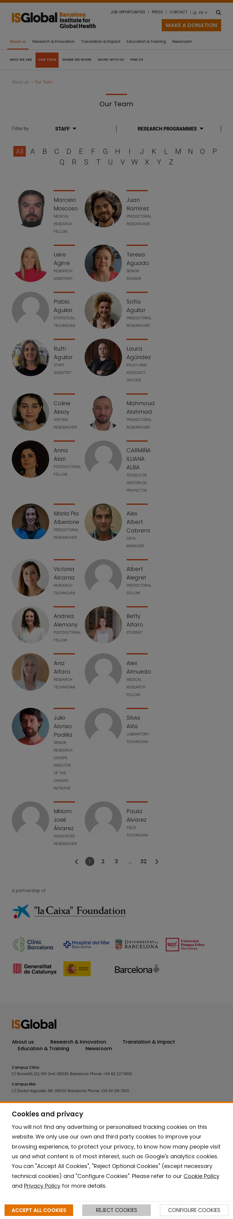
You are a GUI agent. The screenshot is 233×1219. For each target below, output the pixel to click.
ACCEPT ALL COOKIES (39, 1210)
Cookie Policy (201, 1176)
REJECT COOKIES (116, 1210)
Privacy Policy (42, 1186)
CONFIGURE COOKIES (194, 1210)
